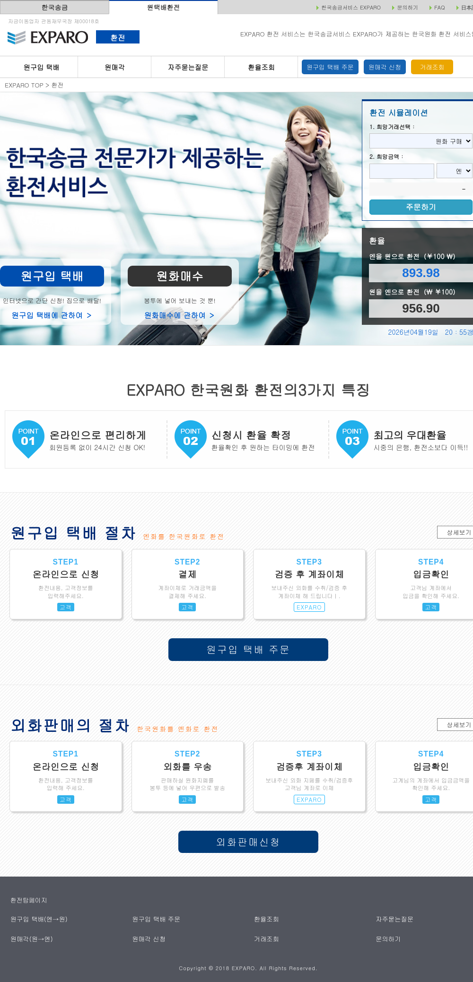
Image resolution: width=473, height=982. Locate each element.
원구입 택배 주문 (330, 66)
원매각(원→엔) (31, 938)
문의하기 (389, 938)
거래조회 (432, 66)
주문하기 (421, 206)
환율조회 (261, 67)
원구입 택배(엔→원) (38, 918)
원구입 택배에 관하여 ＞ (52, 315)
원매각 (115, 67)
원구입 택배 (41, 67)
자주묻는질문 (188, 67)
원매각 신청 (384, 66)
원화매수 (179, 276)
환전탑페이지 (28, 899)
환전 (117, 37)
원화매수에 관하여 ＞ (180, 315)
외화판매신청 (248, 841)
